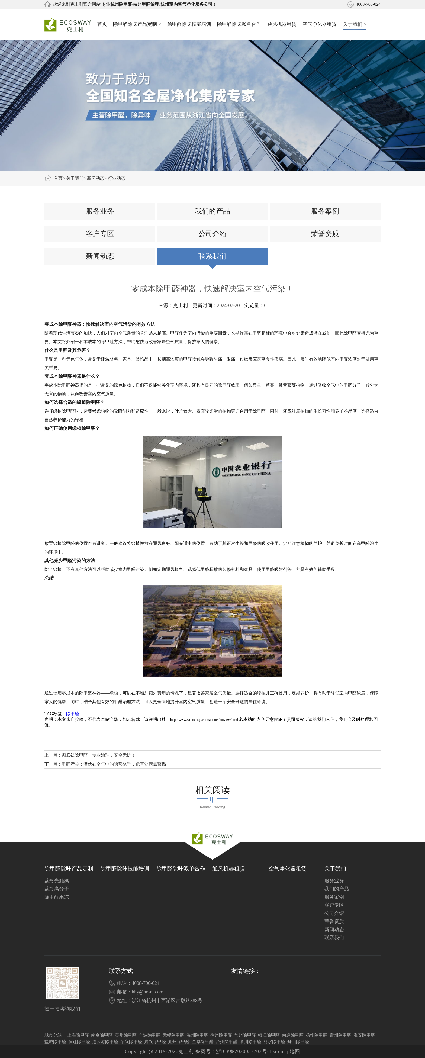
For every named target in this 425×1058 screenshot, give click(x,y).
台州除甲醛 (226, 1041)
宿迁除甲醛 (79, 1041)
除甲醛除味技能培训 (189, 24)
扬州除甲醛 (316, 1035)
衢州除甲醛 (250, 1041)
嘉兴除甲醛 (155, 1041)
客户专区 (100, 234)
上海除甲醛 (78, 1035)
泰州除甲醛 (340, 1035)
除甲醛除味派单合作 (239, 24)
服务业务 (100, 211)
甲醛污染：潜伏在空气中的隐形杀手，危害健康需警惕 (114, 764)
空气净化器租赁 (319, 24)
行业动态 (116, 178)
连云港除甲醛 (105, 1041)
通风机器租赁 (282, 24)
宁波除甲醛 (149, 1035)
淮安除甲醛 (364, 1035)
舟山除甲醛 (298, 1041)
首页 (102, 24)
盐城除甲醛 (55, 1041)
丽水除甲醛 (274, 1041)
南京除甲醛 (102, 1035)
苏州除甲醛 (126, 1035)
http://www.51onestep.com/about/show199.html (204, 720)
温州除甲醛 (197, 1035)
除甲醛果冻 (56, 897)
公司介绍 (212, 234)
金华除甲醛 (203, 1041)
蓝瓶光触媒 (56, 880)
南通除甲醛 (293, 1035)
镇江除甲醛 (269, 1035)
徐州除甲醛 (221, 1035)
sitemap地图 (286, 1051)
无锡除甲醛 (173, 1035)
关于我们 (354, 24)
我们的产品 (212, 211)
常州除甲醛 (245, 1035)
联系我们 (212, 256)
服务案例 (325, 211)
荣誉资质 (325, 234)
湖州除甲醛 (179, 1041)
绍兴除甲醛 (131, 1041)
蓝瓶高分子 (56, 889)
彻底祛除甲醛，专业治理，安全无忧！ (99, 755)
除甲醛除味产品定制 (137, 24)
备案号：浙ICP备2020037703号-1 (233, 1051)
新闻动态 (95, 178)
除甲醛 (72, 713)
